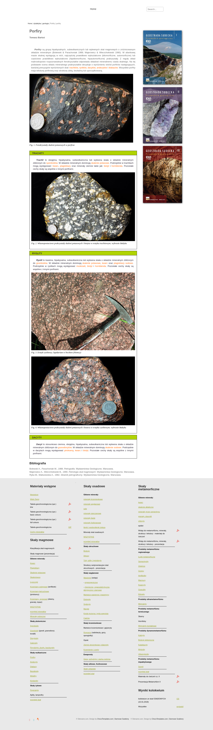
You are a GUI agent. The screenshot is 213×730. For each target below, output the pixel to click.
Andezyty (34, 662)
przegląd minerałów (38, 612)
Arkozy (86, 556)
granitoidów (41, 263)
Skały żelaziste (90, 669)
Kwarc (32, 563)
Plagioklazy (34, 568)
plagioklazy (65, 166)
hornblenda (116, 166)
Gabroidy (34, 643)
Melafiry (33, 676)
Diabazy (33, 667)
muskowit (80, 266)
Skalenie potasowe (37, 573)
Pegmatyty (34, 690)
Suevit (140, 667)
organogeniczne (91, 582)
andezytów (102, 67)
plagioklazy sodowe (123, 263)
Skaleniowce (35, 577)
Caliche (87, 618)
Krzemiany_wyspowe (38, 599)
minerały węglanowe (92, 504)
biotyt (106, 166)
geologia (45, 23)
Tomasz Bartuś (51, 8)
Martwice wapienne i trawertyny (96, 595)
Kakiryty (141, 635)
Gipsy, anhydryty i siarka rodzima (97, 659)
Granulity (142, 590)
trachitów (74, 67)
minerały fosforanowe (92, 523)
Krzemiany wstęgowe (38, 587)
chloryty (141, 521)
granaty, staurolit (145, 516)
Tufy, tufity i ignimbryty (93, 560)
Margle (86, 609)
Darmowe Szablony (176, 719)
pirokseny (69, 450)
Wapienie (87, 578)
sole (85, 509)
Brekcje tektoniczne (146, 640)
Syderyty (87, 604)
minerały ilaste (89, 518)
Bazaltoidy (34, 671)
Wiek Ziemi (34, 499)
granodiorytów (65, 447)
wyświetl (180, 707)
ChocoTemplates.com (160, 719)
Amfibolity (142, 576)
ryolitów (82, 67)
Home (30, 23)
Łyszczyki (34, 582)
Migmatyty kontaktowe (147, 626)
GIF (69, 527)
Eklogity (141, 594)
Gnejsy (141, 571)
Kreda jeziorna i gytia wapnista (96, 614)
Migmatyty (142, 604)
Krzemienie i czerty (91, 650)
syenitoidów (51, 163)
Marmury (141, 580)
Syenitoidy (34, 626)
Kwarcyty (142, 585)
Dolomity (87, 599)
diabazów (113, 67)
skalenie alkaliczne (146, 507)
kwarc (55, 166)
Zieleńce (141, 566)
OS (178, 699)
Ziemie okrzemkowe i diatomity (96, 645)
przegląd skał (35, 700)
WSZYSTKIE (35, 607)
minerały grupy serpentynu (149, 512)
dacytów (92, 67)
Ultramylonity (143, 654)
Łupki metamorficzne (146, 557)
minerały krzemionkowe (93, 499)
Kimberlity (34, 681)
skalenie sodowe (113, 447)
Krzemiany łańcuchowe (39, 591)
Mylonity (141, 649)
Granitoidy (34, 631)
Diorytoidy (34, 638)
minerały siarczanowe (92, 513)
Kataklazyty (143, 645)
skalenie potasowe (100, 163)
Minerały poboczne (37, 616)
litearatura (34, 495)
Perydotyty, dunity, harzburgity (42, 648)
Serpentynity (143, 561)
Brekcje (87, 551)
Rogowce (87, 633)
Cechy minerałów (37, 532)
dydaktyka (37, 23)
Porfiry (32, 657)
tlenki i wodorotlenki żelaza (94, 527)
